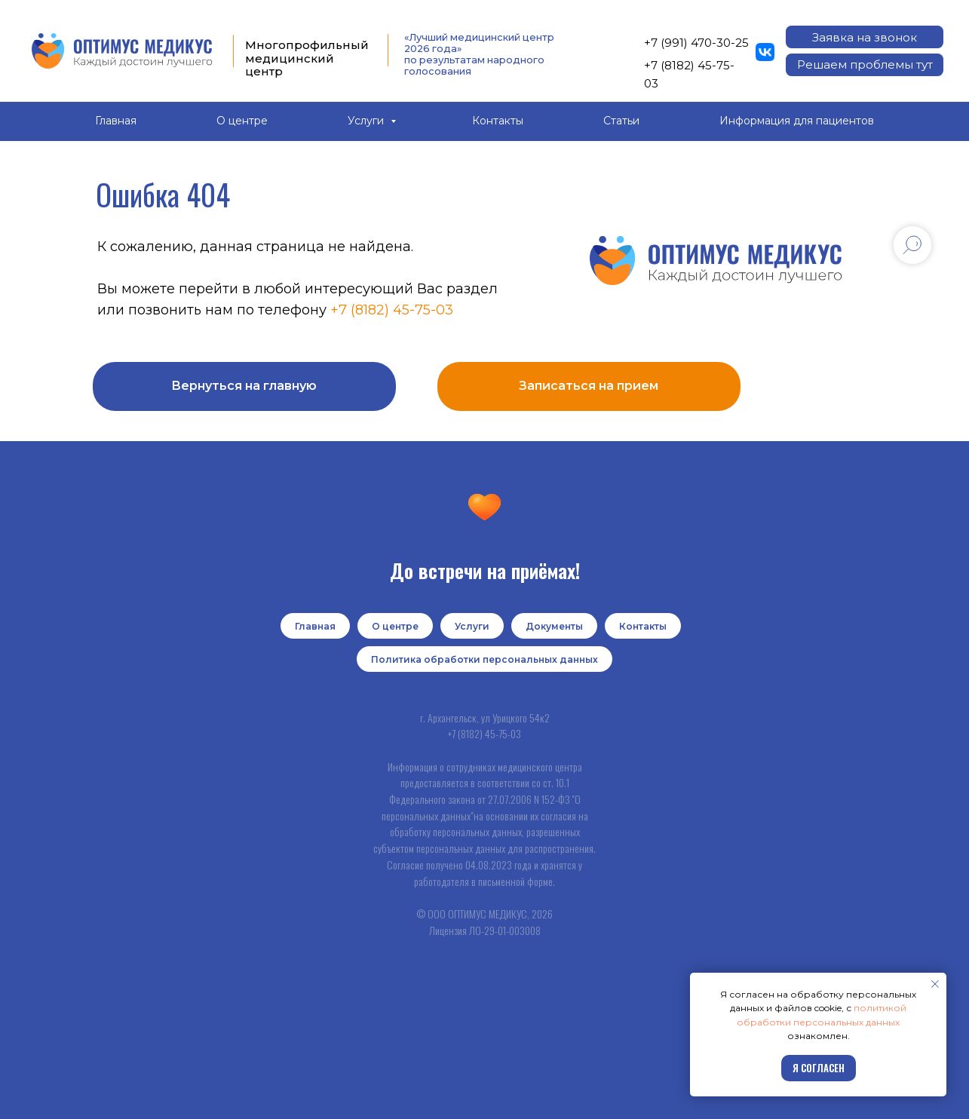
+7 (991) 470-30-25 (696, 42)
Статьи (621, 120)
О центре (242, 120)
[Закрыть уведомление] (935, 984)
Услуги (367, 120)
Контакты (497, 120)
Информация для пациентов (796, 120)
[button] (864, 37)
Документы (554, 626)
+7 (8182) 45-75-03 (391, 310)
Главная (115, 120)
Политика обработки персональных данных (484, 659)
